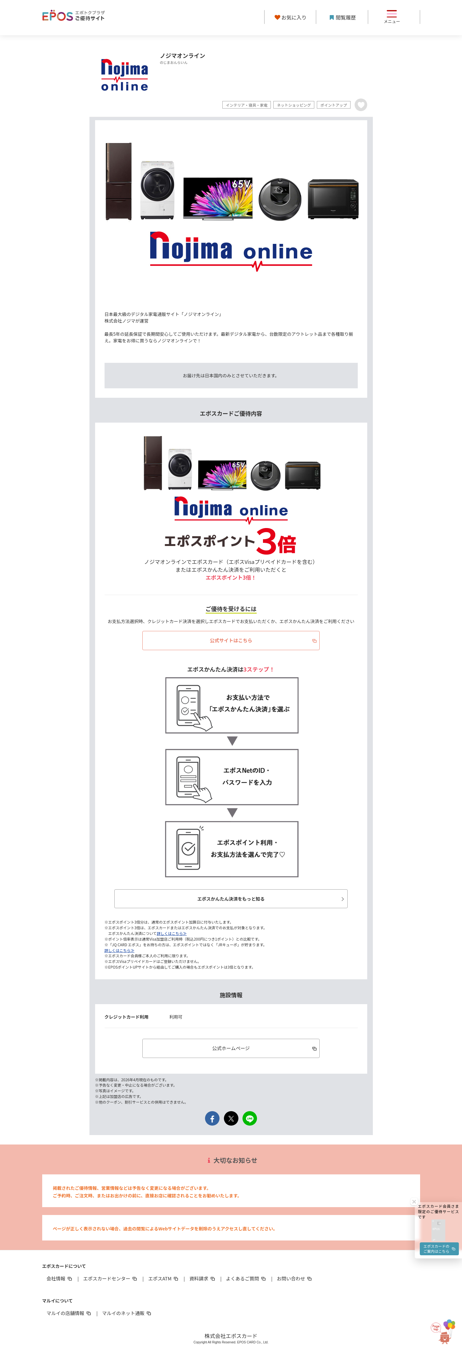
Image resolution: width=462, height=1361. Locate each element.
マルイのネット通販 (127, 1313)
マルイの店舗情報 (69, 1313)
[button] (438, 1058)
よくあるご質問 (246, 1278)
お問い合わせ (295, 1278)
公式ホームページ (265, 1048)
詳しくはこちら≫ (172, 933)
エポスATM (163, 1278)
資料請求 (202, 1278)
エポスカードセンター (110, 1278)
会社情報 (60, 1278)
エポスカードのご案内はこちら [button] (439, 1078)
